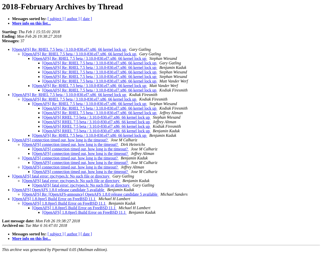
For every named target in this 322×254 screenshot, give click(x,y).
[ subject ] (56, 19)
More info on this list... (31, 23)
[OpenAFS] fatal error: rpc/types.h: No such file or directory (61, 176)
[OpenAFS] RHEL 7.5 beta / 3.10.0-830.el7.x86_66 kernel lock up (96, 117)
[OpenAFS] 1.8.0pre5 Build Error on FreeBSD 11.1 (54, 199)
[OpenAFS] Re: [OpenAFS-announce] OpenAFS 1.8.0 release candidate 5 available (90, 194)
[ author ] (72, 19)
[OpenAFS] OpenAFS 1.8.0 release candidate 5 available (58, 190)
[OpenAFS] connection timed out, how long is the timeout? (60, 140)
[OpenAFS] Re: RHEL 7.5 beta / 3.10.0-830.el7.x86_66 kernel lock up (69, 49)
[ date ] (86, 19)
